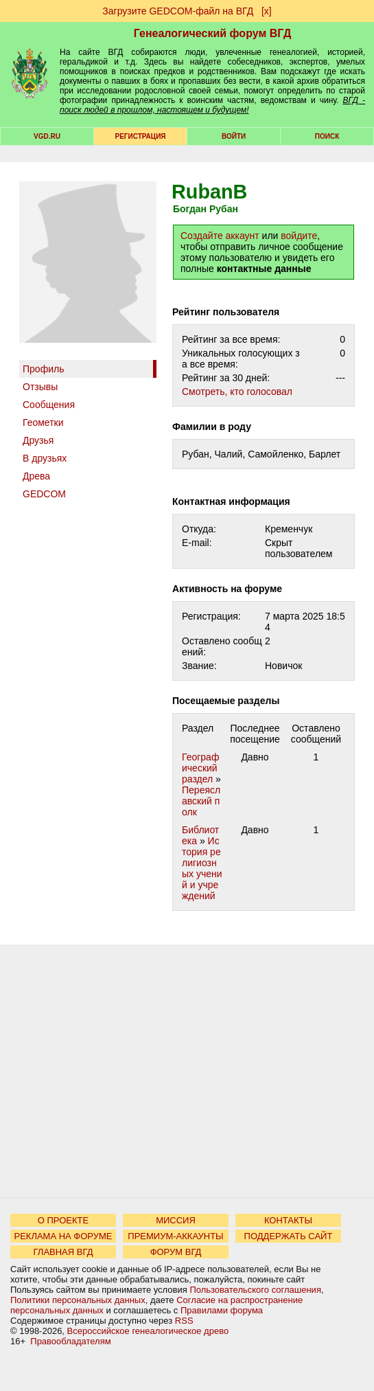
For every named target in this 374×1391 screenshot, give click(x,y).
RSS (184, 1320)
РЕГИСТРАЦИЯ (140, 136)
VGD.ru (47, 136)
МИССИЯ (176, 1220)
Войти (234, 136)
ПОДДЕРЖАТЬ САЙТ (288, 1236)
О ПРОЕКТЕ (63, 1220)
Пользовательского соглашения (255, 1290)
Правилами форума (221, 1310)
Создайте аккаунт (219, 235)
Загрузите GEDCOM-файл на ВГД (177, 10)
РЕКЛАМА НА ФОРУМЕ (63, 1236)
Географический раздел (200, 767)
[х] (266, 10)
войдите (299, 235)
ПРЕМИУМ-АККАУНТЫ (175, 1236)
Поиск (327, 136)
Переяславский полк (201, 800)
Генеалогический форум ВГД (213, 33)
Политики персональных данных (77, 1300)
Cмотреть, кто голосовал (237, 391)
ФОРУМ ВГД (176, 1252)
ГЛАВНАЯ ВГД (63, 1252)
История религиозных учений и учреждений (202, 868)
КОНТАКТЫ (288, 1220)
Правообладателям (70, 1341)
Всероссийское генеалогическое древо (148, 1331)
